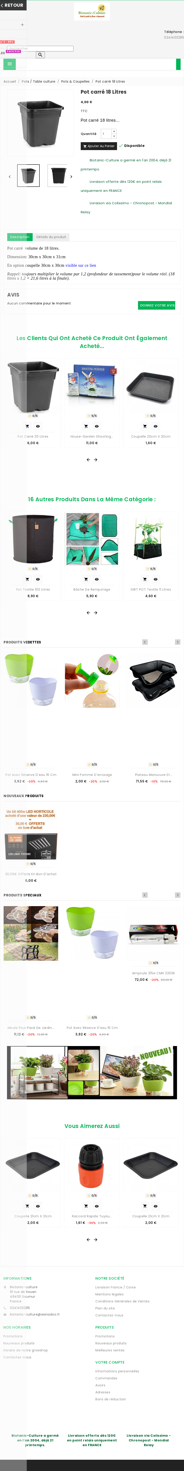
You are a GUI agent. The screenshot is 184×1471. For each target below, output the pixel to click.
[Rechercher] (40, 48)
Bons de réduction (110, 1399)
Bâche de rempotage (92, 589)
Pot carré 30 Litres (33, 436)
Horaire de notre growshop (25, 1350)
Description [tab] (20, 237)
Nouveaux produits (19, 1343)
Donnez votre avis (157, 305)
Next (177, 642)
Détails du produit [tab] (51, 237)
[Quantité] (106, 134)
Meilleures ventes (110, 1350)
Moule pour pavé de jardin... (31, 1028)
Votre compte (109, 1362)
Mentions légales (109, 1294)
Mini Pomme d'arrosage (92, 775)
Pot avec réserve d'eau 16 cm (30, 775)
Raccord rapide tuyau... (92, 1216)
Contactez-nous (109, 1315)
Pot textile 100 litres (33, 589)
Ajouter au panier (99, 146)
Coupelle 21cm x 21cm (33, 1216)
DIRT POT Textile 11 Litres (151, 589)
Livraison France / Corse (115, 1287)
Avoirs (100, 1385)
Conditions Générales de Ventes (122, 1301)
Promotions (13, 1336)
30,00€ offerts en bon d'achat (31, 874)
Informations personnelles (117, 1371)
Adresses (102, 1392)
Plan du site (105, 1308)
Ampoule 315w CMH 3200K (153, 973)
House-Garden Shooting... (92, 436)
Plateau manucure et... (153, 775)
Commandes (106, 1378)
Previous (171, 642)
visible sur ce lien (80, 265)
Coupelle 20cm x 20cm (151, 436)
